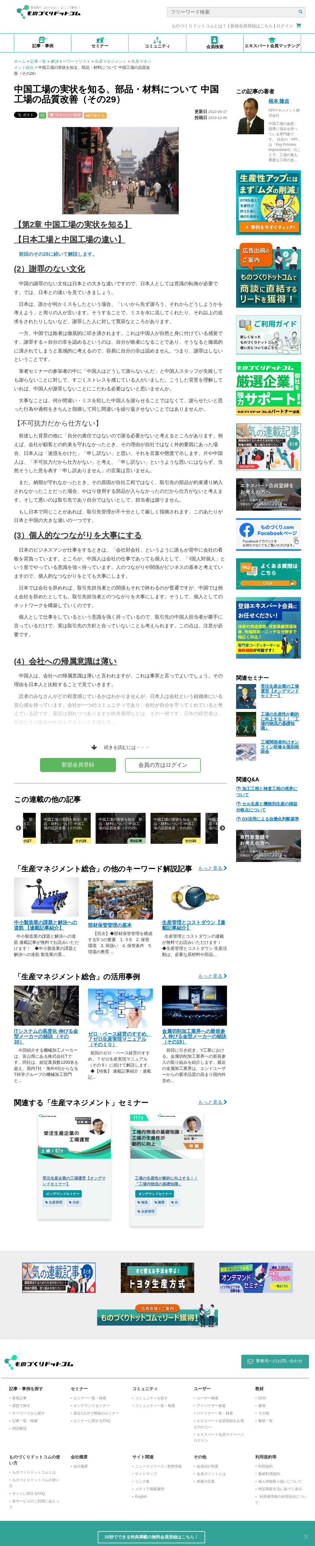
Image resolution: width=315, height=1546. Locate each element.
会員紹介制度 (207, 1466)
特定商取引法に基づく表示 (280, 1489)
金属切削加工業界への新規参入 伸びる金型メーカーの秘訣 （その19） (194, 1036)
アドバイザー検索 (211, 1406)
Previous (18, 828)
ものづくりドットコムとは (34, 1472)
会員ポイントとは (211, 1474)
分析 (74, 1202)
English (141, 1496)
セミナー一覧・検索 (89, 1398)
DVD (262, 1398)
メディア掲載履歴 (149, 1489)
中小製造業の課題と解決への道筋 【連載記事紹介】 (45, 925)
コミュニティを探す (151, 1398)
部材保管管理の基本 (110, 925)
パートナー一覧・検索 (215, 1413)
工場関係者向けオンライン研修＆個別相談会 (280, 747)
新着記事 (19, 1398)
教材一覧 (265, 1421)
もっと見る (212, 868)
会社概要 (80, 1466)
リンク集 (142, 1481)
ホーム (20, 61)
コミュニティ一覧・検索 (155, 1406)
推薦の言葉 (206, 1481)
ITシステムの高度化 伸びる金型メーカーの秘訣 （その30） (46, 1036)
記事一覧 (38, 61)
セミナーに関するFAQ (91, 1421)
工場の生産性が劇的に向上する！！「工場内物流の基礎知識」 (280, 721)
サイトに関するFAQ (28, 1493)
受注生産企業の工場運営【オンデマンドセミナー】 (280, 691)
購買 (159, 1202)
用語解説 (19, 1428)
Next (222, 828)
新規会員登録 (78, 765)
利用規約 (265, 1466)
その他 (263, 1413)
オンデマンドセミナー (62, 1194)
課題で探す (21, 1406)
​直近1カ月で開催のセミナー (96, 1413)
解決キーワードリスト (70, 61)
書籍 (262, 1406)
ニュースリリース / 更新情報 (158, 1466)
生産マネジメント (111, 61)
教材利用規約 (269, 1474)
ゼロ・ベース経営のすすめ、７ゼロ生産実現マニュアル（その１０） (119, 1039)
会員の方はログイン (163, 765)
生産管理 (53, 1202)
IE (174, 1202)
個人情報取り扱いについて (280, 1481)
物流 (142, 1202)
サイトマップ (146, 1474)
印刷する (95, 115)
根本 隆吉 (279, 101)
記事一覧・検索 (25, 1421)
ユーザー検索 (207, 1398)
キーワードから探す (28, 1413)
